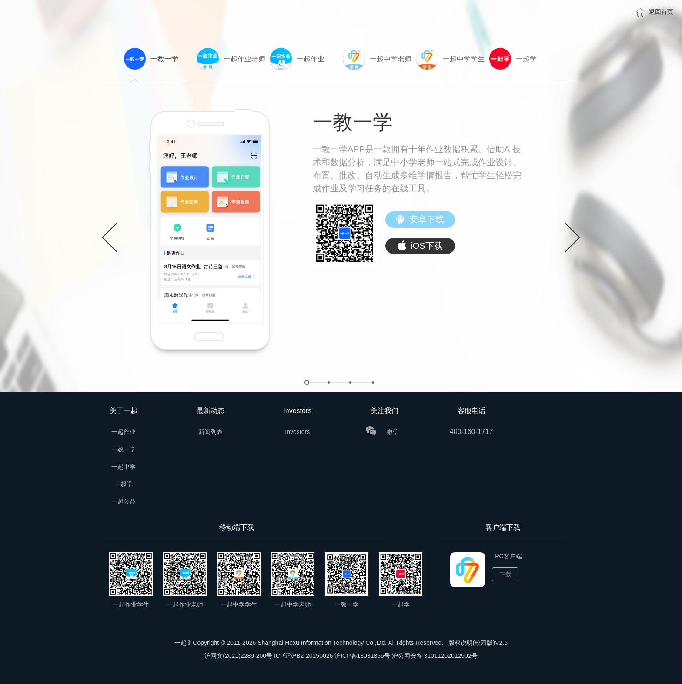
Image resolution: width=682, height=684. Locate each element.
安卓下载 (420, 220)
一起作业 (123, 431)
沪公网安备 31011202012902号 (435, 655)
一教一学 (123, 449)
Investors (297, 410)
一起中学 (123, 466)
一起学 (123, 483)
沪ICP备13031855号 (362, 655)
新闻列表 (210, 431)
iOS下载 (420, 246)
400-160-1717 (471, 431)
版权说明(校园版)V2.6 (478, 642)
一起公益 (123, 501)
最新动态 (210, 410)
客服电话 (471, 410)
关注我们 (384, 410)
